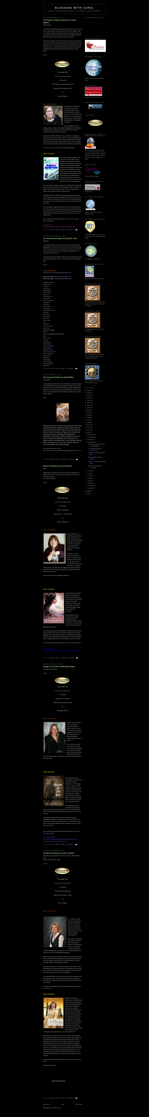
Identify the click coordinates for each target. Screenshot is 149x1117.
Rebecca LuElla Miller (49, 330)
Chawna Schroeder (48, 346)
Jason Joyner (46, 320)
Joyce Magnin (63, 96)
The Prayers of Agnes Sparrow (63, 84)
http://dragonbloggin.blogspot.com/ (63, 278)
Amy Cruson (46, 294)
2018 (88, 410)
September (91, 442)
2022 (88, 400)
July (89, 473)
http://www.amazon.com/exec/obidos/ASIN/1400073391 (57, 272)
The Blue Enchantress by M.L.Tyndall (58, 853)
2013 (88, 422)
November (91, 437)
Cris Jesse (46, 318)
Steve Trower (46, 355)
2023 (88, 398)
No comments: (70, 229)
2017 (88, 412)
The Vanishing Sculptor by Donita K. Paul (60, 238)
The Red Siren (47, 988)
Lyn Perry (45, 340)
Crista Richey (46, 342)
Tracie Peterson (62, 522)
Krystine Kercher (47, 326)
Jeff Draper (46, 302)
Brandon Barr (46, 284)
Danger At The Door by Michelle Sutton (59, 666)
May (89, 478)
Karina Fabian (47, 306)
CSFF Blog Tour (47, 296)
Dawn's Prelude (62, 510)
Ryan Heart (46, 314)
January (90, 488)
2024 (88, 395)
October (90, 439)
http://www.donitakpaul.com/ (63, 276)
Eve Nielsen (46, 334)
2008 (88, 491)
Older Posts (79, 1104)
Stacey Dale (46, 298)
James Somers (47, 348)
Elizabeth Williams (48, 363)
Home (63, 1104)
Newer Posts (46, 1104)
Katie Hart (46, 312)
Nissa (44, 336)
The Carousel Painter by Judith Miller (58, 377)
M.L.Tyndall (63, 903)
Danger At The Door (62, 699)
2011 (88, 427)
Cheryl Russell (47, 344)
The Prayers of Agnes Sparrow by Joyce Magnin (59, 21)
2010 (88, 430)
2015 (88, 417)
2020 (88, 405)
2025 (88, 393)
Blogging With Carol (74, 7)
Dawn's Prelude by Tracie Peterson (57, 466)
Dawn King (46, 328)
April (89, 480)
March (90, 483)
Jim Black (45, 286)
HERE (51, 221)
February (91, 485)
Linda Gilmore (47, 308)
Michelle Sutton (62, 711)
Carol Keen (46, 324)
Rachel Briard (47, 290)
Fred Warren (46, 357)
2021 (88, 402)
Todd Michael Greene (49, 310)
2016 (88, 415)
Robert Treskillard (48, 353)
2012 (88, 425)
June (89, 475)
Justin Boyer (46, 288)
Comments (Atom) (56, 1108)
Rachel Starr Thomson (49, 351)
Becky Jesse (46, 316)
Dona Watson (47, 359)
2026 (88, 390)
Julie (44, 322)
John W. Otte (46, 338)
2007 (88, 493)
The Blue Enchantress (63, 891)
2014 (88, 420)
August (90, 470)
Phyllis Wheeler (47, 361)
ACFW (74, 732)
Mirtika (45, 332)
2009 (88, 432)
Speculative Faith (48, 350)
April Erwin (46, 304)
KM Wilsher (46, 365)
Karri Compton (47, 292)
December (91, 434)
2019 (88, 407)
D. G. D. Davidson (48, 300)
